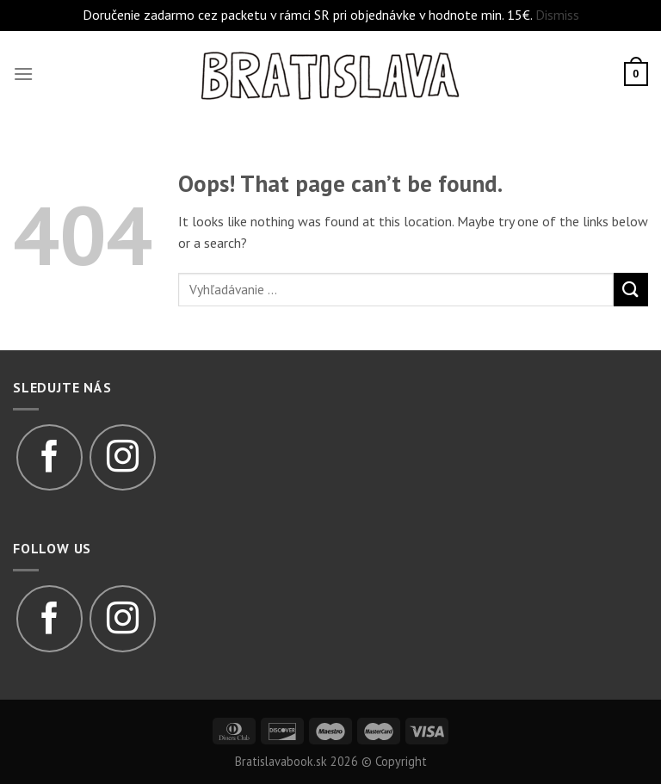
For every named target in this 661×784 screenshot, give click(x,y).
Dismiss (557, 14)
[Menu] (23, 73)
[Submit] (631, 289)
